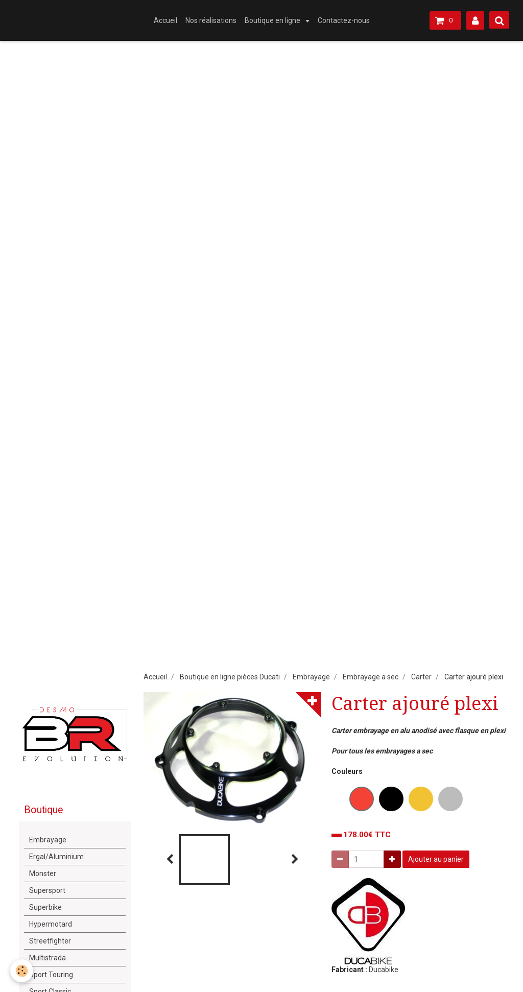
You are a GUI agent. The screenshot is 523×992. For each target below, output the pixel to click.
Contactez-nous (344, 20)
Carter (421, 677)
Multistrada (47, 958)
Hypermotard (50, 924)
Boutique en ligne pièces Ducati (230, 677)
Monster (42, 873)
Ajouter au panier (436, 859)
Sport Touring (51, 975)
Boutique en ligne (273, 20)
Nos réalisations (210, 20)
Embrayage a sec (370, 677)
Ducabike (383, 969)
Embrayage (311, 677)
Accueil (165, 20)
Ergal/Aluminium (56, 857)
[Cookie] (21, 970)
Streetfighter (50, 941)
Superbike (45, 907)
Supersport (47, 890)
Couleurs (347, 771)
